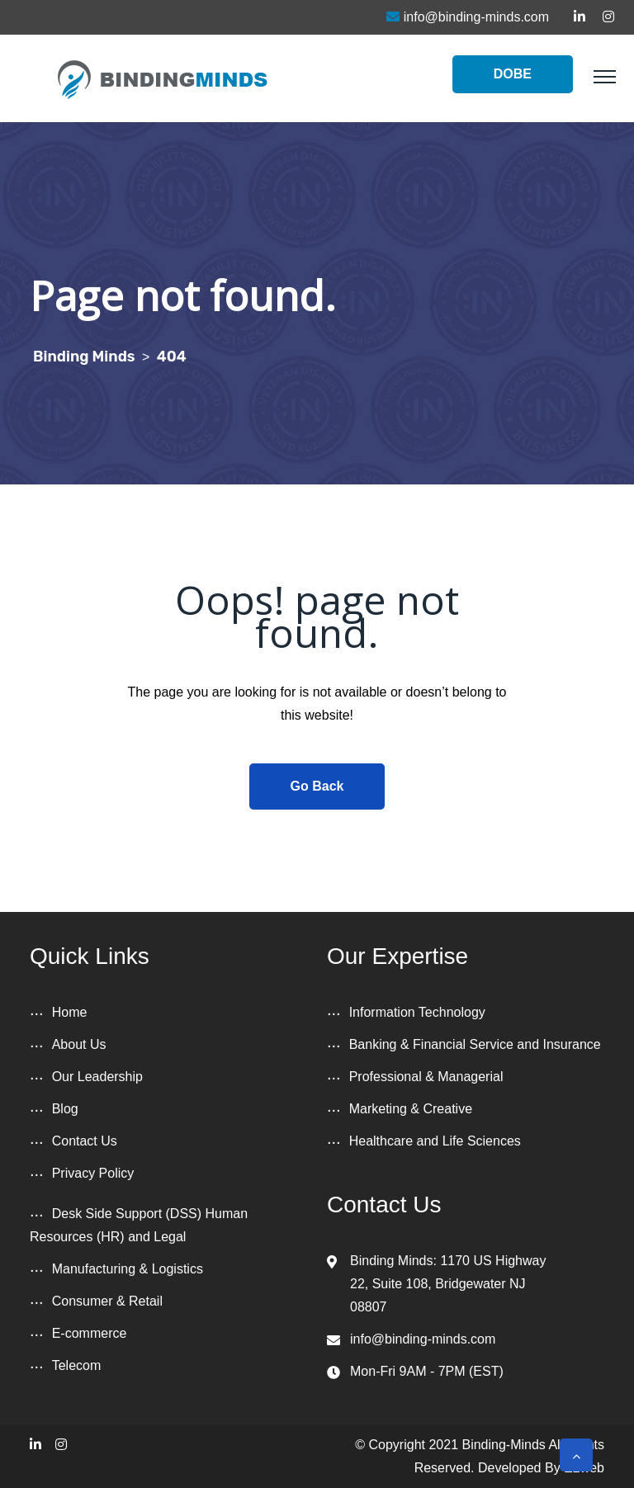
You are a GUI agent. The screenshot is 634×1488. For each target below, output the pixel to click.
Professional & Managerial (426, 1077)
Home (70, 1012)
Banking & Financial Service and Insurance (475, 1044)
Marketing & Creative (410, 1109)
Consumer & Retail (107, 1301)
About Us (79, 1044)
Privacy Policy (93, 1173)
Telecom (77, 1365)
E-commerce (89, 1333)
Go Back (317, 786)
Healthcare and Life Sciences (435, 1141)
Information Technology (417, 1012)
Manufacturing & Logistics (127, 1269)
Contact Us (84, 1141)
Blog (65, 1109)
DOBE (513, 74)
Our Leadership (97, 1077)
